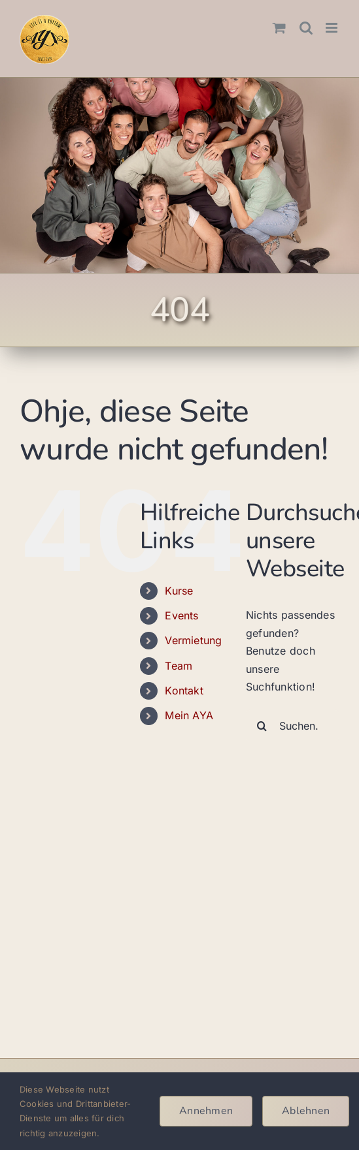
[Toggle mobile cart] (279, 28)
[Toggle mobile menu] (332, 28)
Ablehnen (306, 1111)
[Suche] (262, 725)
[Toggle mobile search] (306, 28)
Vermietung (193, 640)
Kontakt (184, 690)
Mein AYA (189, 715)
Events (181, 615)
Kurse (179, 590)
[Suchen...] (292, 725)
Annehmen (206, 1111)
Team (178, 665)
